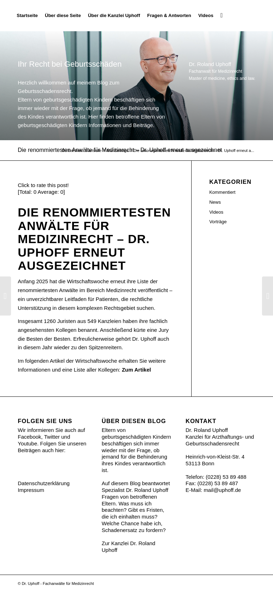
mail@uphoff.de (222, 490)
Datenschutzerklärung (44, 483)
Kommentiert (222, 192)
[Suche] (221, 15)
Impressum (31, 490)
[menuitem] (27, 15)
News (215, 202)
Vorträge (218, 221)
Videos (216, 212)
